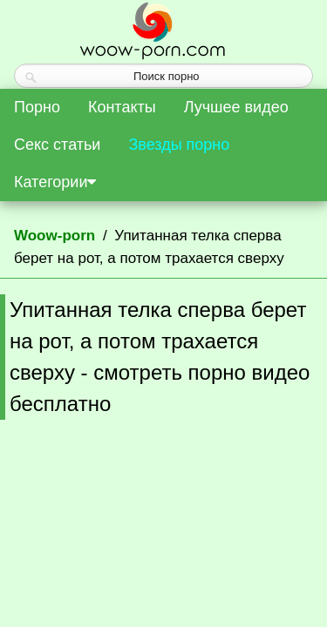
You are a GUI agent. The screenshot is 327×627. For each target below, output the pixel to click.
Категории (55, 182)
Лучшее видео (236, 107)
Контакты (122, 107)
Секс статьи (57, 144)
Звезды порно (178, 144)
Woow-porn (54, 235)
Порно (37, 107)
